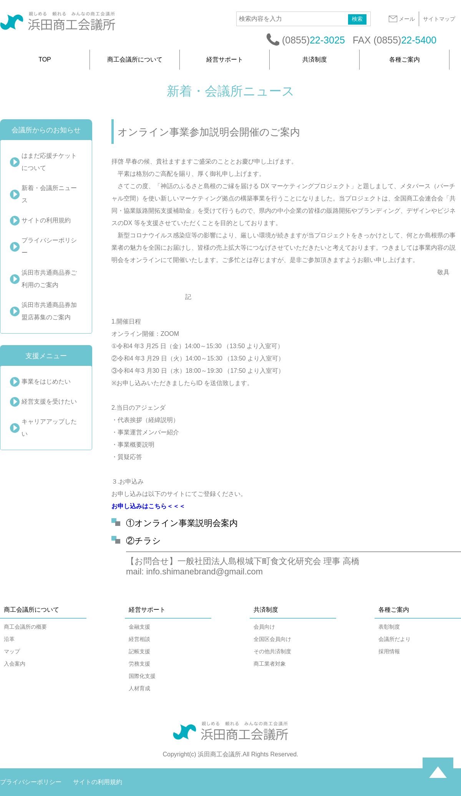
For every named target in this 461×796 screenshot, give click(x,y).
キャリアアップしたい (49, 427)
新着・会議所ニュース (49, 194)
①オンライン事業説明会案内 (182, 523)
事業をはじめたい (46, 381)
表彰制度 (389, 627)
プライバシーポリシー (49, 246)
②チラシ (143, 541)
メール (401, 18)
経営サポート (224, 59)
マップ (12, 651)
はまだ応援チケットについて (49, 161)
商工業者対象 (270, 664)
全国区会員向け (272, 639)
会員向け (264, 627)
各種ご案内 (404, 59)
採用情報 (389, 651)
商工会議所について (135, 59)
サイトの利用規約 (46, 220)
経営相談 (139, 639)
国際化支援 (142, 676)
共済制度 (314, 59)
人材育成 (139, 688)
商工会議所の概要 (25, 627)
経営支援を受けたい (49, 401)
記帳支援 (139, 651)
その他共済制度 (272, 651)
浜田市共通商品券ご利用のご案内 (49, 278)
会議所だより (394, 639)
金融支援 (139, 627)
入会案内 (14, 664)
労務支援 (139, 664)
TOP (44, 59)
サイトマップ (439, 19)
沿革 (9, 639)
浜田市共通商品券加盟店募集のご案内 (49, 311)
